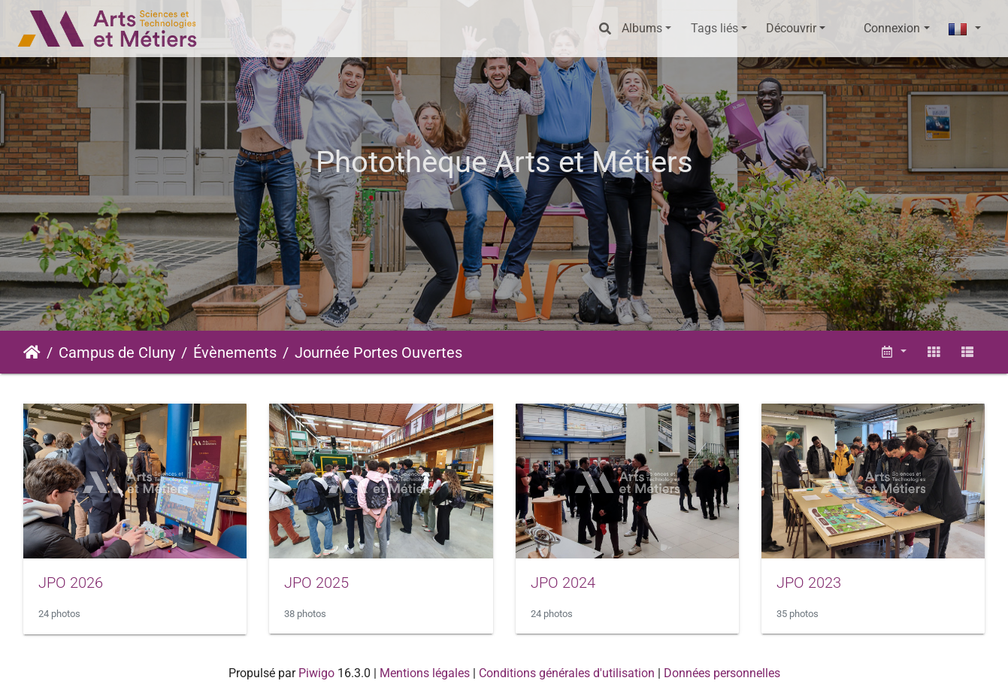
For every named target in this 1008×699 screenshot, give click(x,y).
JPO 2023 (808, 582)
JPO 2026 (70, 582)
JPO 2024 (563, 582)
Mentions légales (425, 673)
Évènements (235, 352)
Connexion (892, 28)
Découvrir (791, 28)
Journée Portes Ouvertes (378, 352)
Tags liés (714, 28)
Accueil (32, 352)
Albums (642, 28)
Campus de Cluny (117, 352)
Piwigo (316, 673)
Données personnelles (722, 673)
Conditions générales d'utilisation (567, 673)
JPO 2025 (316, 582)
